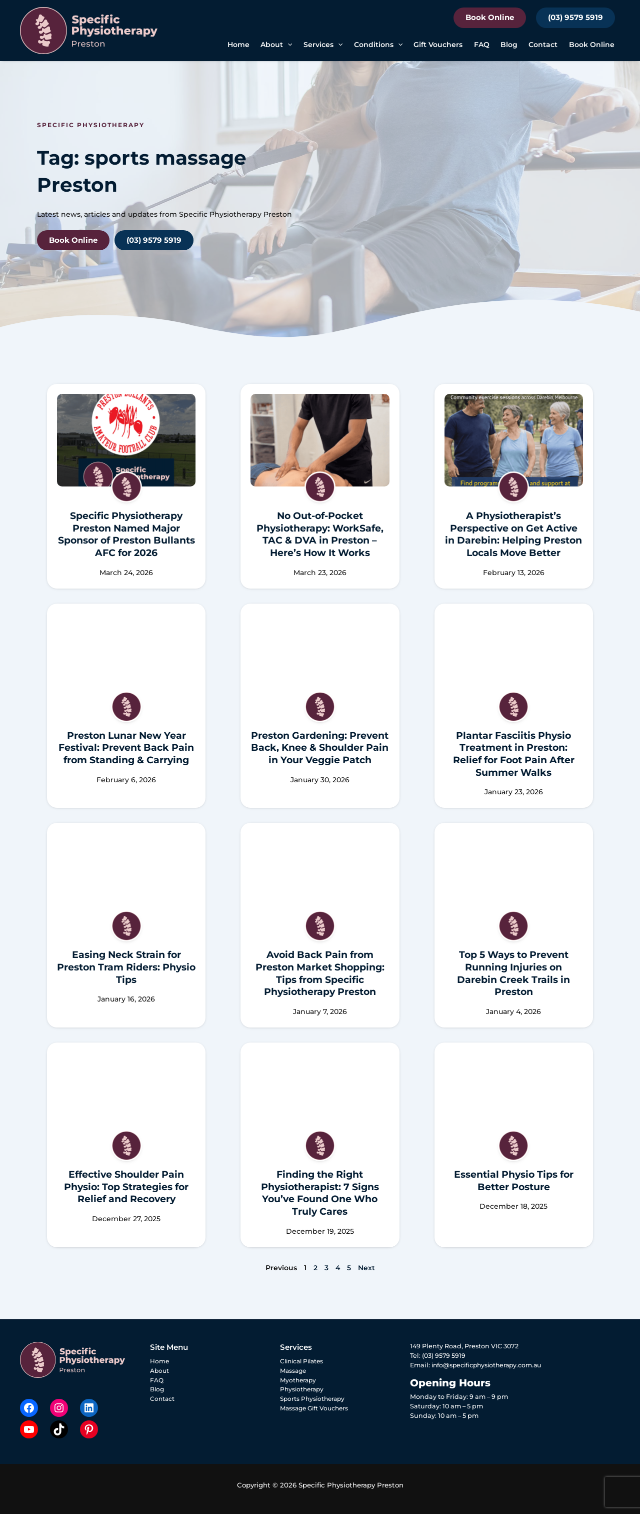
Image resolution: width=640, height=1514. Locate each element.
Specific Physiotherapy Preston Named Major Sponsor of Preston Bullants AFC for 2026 (126, 534)
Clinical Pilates (304, 1361)
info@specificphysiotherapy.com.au (489, 1365)
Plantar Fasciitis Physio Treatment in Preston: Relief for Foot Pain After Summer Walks (513, 754)
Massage (294, 1370)
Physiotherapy (303, 1389)
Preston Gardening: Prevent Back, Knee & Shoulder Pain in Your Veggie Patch (319, 748)
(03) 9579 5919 (575, 17)
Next (366, 1267)
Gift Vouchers (438, 44)
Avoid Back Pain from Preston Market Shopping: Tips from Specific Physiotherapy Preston (320, 973)
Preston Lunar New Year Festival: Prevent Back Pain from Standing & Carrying (126, 748)
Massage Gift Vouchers (316, 1408)
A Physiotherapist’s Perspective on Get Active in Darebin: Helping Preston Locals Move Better (513, 534)
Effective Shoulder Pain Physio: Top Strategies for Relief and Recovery (126, 1187)
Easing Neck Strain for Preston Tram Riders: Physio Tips (126, 967)
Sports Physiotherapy (314, 1399)
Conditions (378, 45)
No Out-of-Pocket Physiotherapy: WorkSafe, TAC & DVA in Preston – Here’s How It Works (320, 534)
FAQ (482, 44)
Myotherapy (299, 1380)
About (276, 45)
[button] (287, 45)
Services (323, 45)
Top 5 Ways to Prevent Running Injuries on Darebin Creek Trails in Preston (513, 973)
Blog (509, 44)
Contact (543, 44)
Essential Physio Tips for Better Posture (514, 1181)
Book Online (490, 17)
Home (239, 44)
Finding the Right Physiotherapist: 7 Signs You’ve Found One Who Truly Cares (320, 1193)
